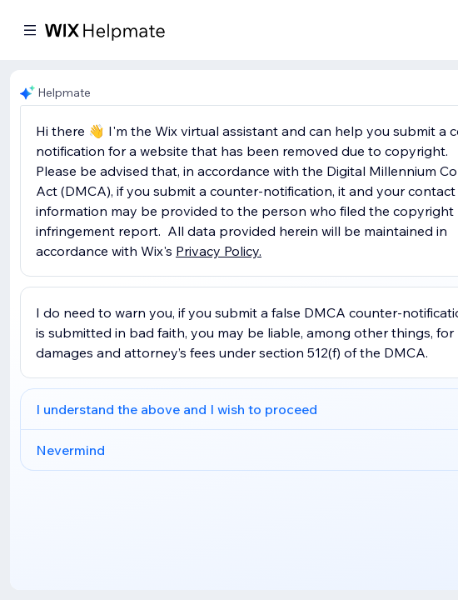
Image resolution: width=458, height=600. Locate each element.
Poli (235, 250)
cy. (253, 250)
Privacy (200, 250)
